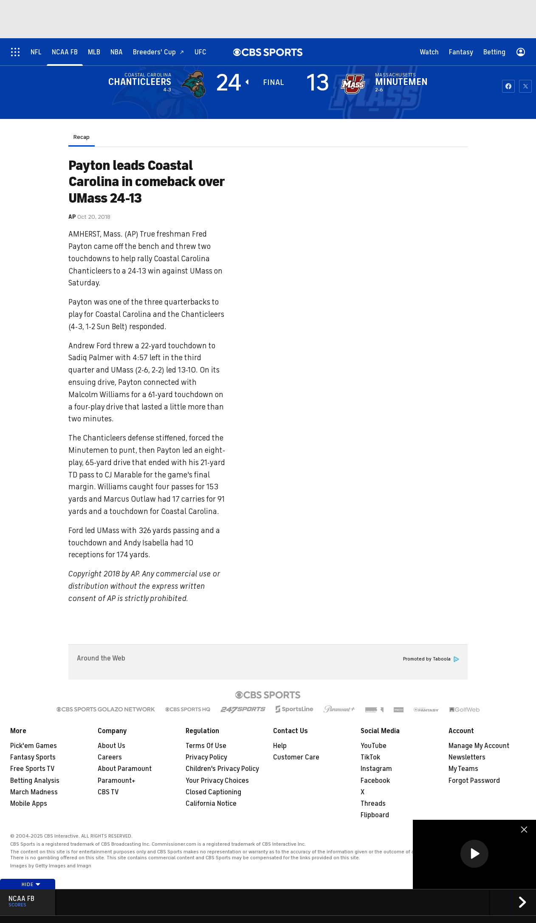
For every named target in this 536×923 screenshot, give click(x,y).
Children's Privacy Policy (222, 769)
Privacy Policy (206, 757)
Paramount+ (116, 780)
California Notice (211, 803)
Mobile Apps (28, 803)
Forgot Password (474, 780)
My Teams (463, 769)
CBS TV (108, 792)
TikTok (370, 757)
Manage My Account (479, 746)
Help (280, 746)
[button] (474, 854)
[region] (474, 854)
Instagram (376, 769)
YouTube (373, 746)
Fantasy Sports (33, 757)
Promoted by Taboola (431, 659)
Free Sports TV (32, 769)
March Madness (34, 792)
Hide (31, 884)
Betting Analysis (34, 780)
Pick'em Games (33, 746)
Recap (81, 137)
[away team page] (193, 84)
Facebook (375, 780)
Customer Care (296, 757)
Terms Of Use (206, 746)
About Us (111, 746)
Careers (110, 757)
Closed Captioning (213, 792)
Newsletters (467, 757)
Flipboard (375, 815)
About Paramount (125, 769)
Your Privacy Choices (217, 780)
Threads (373, 803)
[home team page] (353, 84)
